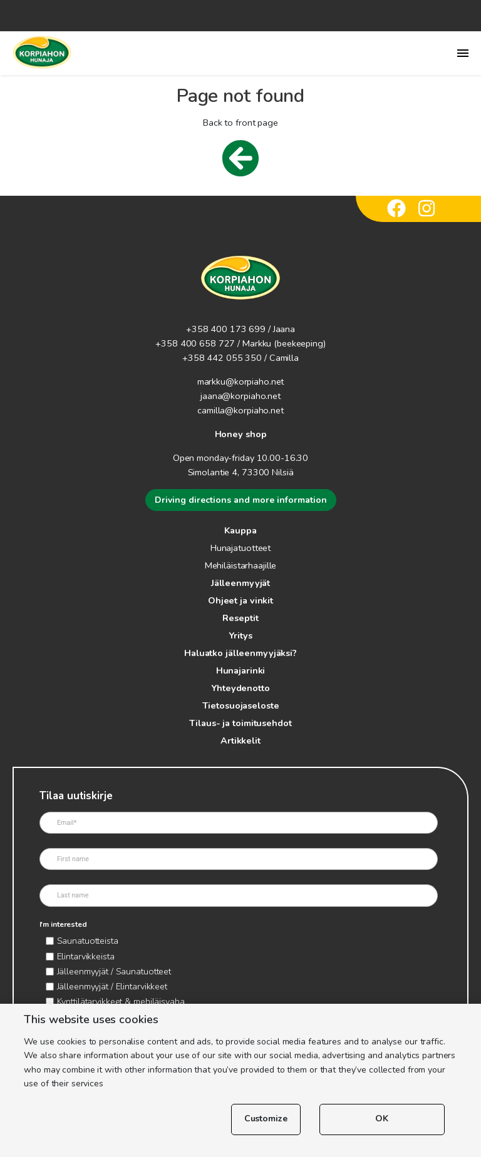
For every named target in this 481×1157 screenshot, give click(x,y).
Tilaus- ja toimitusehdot (240, 723)
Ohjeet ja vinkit (240, 600)
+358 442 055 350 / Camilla (240, 357)
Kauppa (240, 530)
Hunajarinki (241, 670)
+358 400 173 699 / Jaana (240, 329)
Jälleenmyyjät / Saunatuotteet (114, 971)
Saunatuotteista (87, 940)
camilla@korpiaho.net (240, 410)
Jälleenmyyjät (240, 583)
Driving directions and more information (241, 500)
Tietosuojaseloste (240, 705)
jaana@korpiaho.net (240, 396)
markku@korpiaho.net (240, 381)
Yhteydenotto (240, 688)
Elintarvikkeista (86, 956)
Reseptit (240, 618)
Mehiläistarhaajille (241, 565)
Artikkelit (240, 740)
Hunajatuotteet (240, 548)
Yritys (240, 635)
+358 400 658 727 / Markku (213, 343)
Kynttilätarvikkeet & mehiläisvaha (121, 1001)
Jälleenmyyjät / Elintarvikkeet (112, 986)
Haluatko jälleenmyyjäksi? (240, 653)
